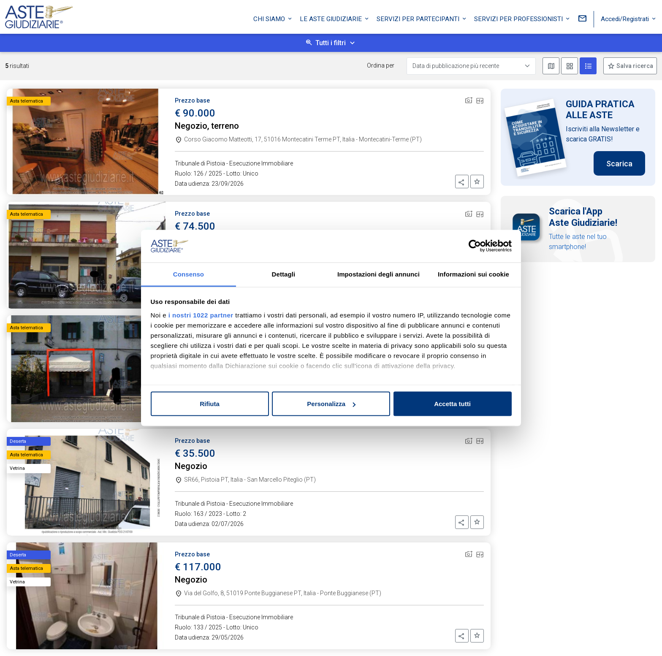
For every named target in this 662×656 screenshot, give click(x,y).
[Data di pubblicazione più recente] (471, 66)
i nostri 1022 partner (200, 314)
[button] (462, 181)
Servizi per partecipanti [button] (419, 18)
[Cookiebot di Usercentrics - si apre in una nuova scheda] (475, 246)
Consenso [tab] (188, 273)
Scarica (619, 163)
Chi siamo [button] (270, 18)
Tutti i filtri (330, 43)
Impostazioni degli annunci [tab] (378, 273)
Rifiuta (210, 403)
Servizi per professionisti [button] (519, 18)
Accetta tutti (452, 403)
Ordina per (380, 65)
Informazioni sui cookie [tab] (473, 273)
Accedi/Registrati (626, 18)
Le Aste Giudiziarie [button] (332, 18)
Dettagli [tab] (284, 273)
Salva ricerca (634, 65)
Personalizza (331, 403)
